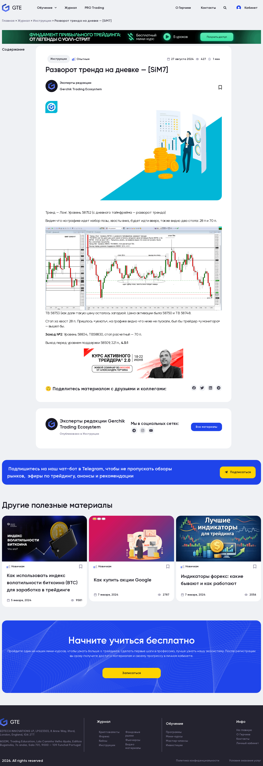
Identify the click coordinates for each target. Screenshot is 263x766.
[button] (225, 8)
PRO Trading (94, 8)
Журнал (71, 8)
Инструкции (42, 21)
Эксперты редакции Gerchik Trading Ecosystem (92, 424)
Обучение (47, 8)
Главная (8, 21)
